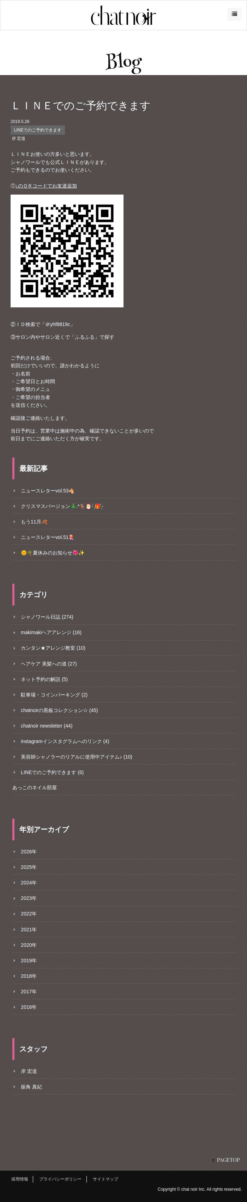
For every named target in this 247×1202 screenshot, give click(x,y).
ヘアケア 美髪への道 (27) (49, 664)
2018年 (29, 976)
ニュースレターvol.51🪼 (47, 537)
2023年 (29, 898)
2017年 (29, 991)
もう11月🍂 (34, 522)
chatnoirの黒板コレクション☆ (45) (59, 710)
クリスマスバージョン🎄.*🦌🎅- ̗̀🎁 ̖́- (62, 506)
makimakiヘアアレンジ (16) (51, 632)
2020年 (29, 945)
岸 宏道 (18, 138)
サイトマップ (105, 1179)
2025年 (29, 867)
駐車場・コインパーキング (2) (54, 695)
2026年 (29, 851)
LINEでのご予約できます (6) (52, 772)
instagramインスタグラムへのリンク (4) (65, 741)
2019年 (29, 960)
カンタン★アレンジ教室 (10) (53, 648)
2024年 (29, 882)
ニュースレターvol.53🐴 (47, 490)
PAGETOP (228, 1160)
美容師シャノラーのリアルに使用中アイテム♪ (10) (76, 757)
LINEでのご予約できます (38, 130)
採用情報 (19, 1179)
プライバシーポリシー (60, 1179)
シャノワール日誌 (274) (47, 617)
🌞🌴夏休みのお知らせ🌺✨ (52, 553)
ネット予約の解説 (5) (44, 679)
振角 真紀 (31, 1087)
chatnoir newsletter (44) (46, 726)
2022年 (29, 913)
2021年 (29, 929)
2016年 (29, 1007)
